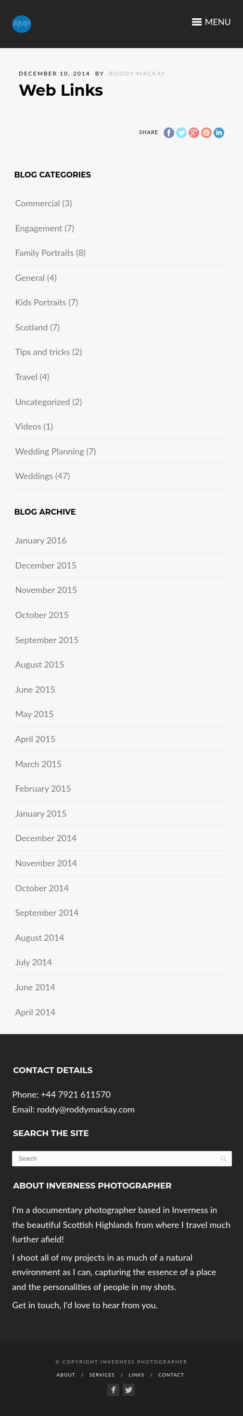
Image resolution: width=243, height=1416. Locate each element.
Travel (26, 376)
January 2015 (40, 813)
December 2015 (46, 565)
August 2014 (39, 937)
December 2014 (46, 838)
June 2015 (35, 689)
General (30, 277)
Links (137, 1375)
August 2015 (39, 664)
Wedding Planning (49, 451)
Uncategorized (42, 401)
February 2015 (43, 788)
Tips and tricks (42, 351)
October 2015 (42, 614)
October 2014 (42, 888)
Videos (28, 426)
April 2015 (35, 738)
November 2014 (46, 863)
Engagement (38, 228)
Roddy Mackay (137, 73)
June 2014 (35, 987)
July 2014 (33, 962)
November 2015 (46, 589)
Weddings (34, 475)
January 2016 (40, 540)
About (66, 1375)
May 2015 (34, 713)
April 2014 (35, 1012)
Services (102, 1375)
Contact (171, 1375)
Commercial (37, 203)
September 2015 (46, 639)
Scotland (31, 327)
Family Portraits (44, 252)
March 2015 (38, 764)
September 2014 (46, 912)
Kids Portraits (40, 302)
